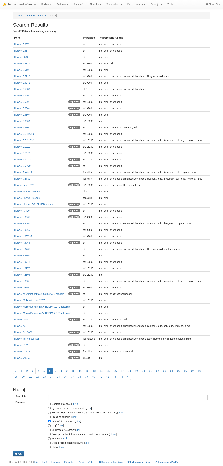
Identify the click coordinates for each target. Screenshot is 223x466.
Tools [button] (171, 4)
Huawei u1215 (22, 351)
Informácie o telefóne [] (64, 421)
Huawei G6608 (22, 178)
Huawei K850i (21, 281)
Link (75, 404)
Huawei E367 (21, 44)
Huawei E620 (21, 101)
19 (136, 370)
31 (30, 376)
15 (108, 370)
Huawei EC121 (22, 146)
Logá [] (56, 425)
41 (100, 376)
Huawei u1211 (22, 345)
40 (93, 376)
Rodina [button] (46, 4)
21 (150, 370)
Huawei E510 (21, 69)
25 (178, 370)
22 (157, 370)
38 (79, 376)
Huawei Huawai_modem (27, 191)
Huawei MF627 (22, 287)
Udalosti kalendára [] (63, 404)
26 (185, 370)
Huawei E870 (21, 127)
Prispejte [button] (156, 4)
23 (164, 370)
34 (51, 376)
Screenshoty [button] (114, 4)
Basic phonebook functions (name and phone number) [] (82, 434)
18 (129, 370)
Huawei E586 (21, 95)
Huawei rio (20, 326)
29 (16, 376)
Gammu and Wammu (19, 4)
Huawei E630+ (22, 108)
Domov (19, 15)
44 (121, 376)
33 (44, 376)
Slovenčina (213, 4)
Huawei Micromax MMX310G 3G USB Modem (39, 294)
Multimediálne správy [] (64, 429)
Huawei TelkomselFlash (27, 338)
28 (199, 370)
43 (114, 376)
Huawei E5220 (22, 76)
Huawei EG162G (23, 159)
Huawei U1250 (22, 358)
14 (101, 370)
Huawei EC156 (22, 153)
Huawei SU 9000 (23, 332)
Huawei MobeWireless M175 (29, 300)
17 (122, 370)
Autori (91, 462)
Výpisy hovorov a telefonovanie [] (70, 408)
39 (86, 376)
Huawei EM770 (22, 166)
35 (58, 376)
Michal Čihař (40, 462)
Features (20, 402)
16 (115, 370)
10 (73, 370)
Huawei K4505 (22, 274)
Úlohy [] (56, 447)
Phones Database (36, 15)
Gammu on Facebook (111, 462)
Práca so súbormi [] (62, 416)
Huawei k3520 (22, 210)
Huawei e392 (21, 57)
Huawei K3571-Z (23, 236)
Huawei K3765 (22, 242)
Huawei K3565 (22, 217)
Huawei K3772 (22, 262)
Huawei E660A (22, 114)
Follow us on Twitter (138, 462)
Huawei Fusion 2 (23, 172)
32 (37, 376)
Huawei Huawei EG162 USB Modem (34, 204)
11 (80, 370)
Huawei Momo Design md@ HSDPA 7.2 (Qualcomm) (42, 306)
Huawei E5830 (22, 89)
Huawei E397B (22, 63)
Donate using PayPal (167, 462)
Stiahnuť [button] (79, 4)
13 (94, 370)
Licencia (55, 462)
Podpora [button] (62, 4)
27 (192, 370)
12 (87, 370)
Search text (21, 396)
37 (72, 376)
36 (65, 376)
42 (107, 376)
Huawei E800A (22, 121)
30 (23, 376)
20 (143, 370)
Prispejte (68, 462)
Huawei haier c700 (24, 185)
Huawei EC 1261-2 (24, 134)
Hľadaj (80, 462)
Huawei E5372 (22, 82)
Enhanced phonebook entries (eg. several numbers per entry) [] (86, 412)
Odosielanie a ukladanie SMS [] (69, 442)
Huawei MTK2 (21, 319)
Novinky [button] (95, 4)
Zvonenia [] (58, 438)
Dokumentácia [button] (136, 4)
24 (171, 370)
